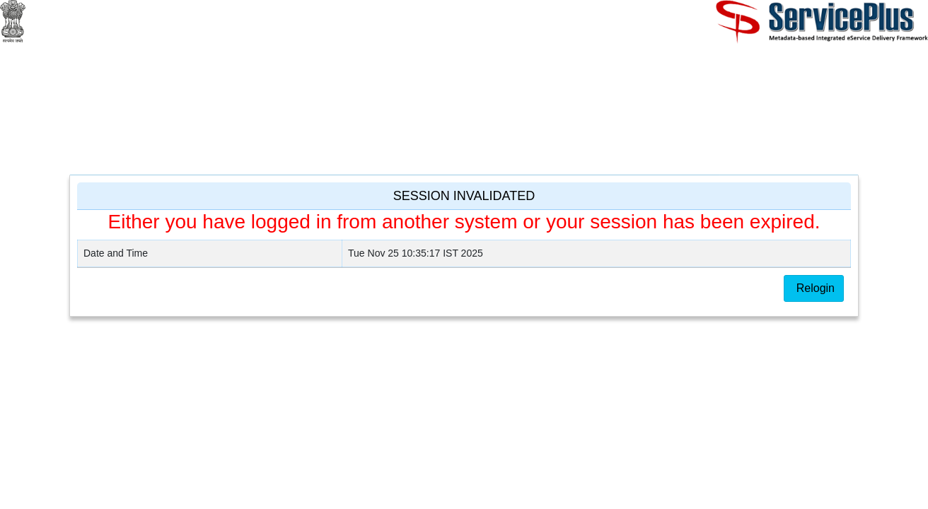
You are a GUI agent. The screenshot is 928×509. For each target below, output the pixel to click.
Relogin (814, 288)
